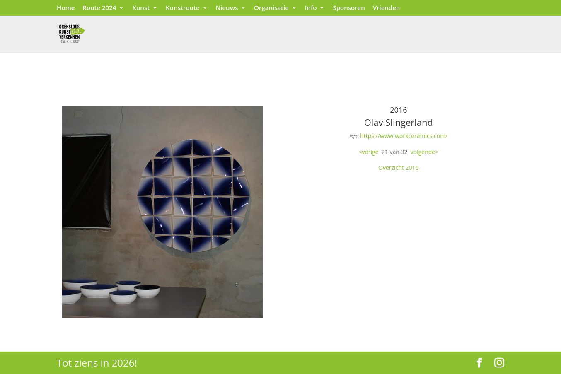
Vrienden (386, 8)
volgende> (424, 152)
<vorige (368, 152)
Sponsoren (349, 8)
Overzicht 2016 (398, 167)
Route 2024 (99, 8)
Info (311, 8)
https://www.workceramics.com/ (403, 136)
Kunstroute (183, 8)
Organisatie (271, 8)
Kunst (141, 8)
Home (66, 8)
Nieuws (227, 8)
